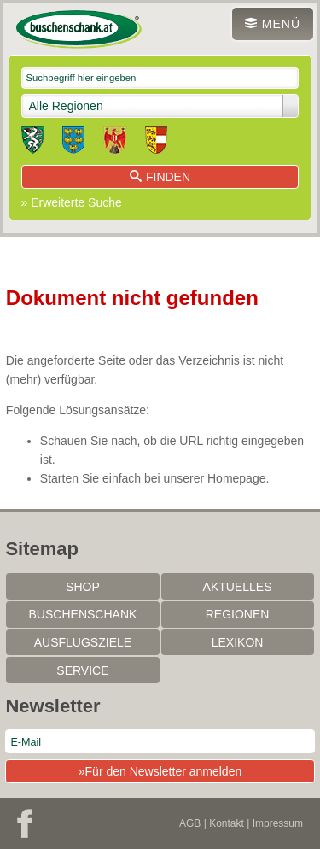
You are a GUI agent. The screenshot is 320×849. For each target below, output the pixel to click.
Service (82, 670)
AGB (190, 823)
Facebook (24, 823)
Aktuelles (237, 587)
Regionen (238, 614)
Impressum (278, 823)
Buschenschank (83, 614)
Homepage (236, 478)
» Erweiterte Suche (71, 202)
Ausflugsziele (82, 642)
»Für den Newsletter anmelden (160, 771)
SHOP (83, 587)
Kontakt (226, 823)
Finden (160, 177)
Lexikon (238, 642)
